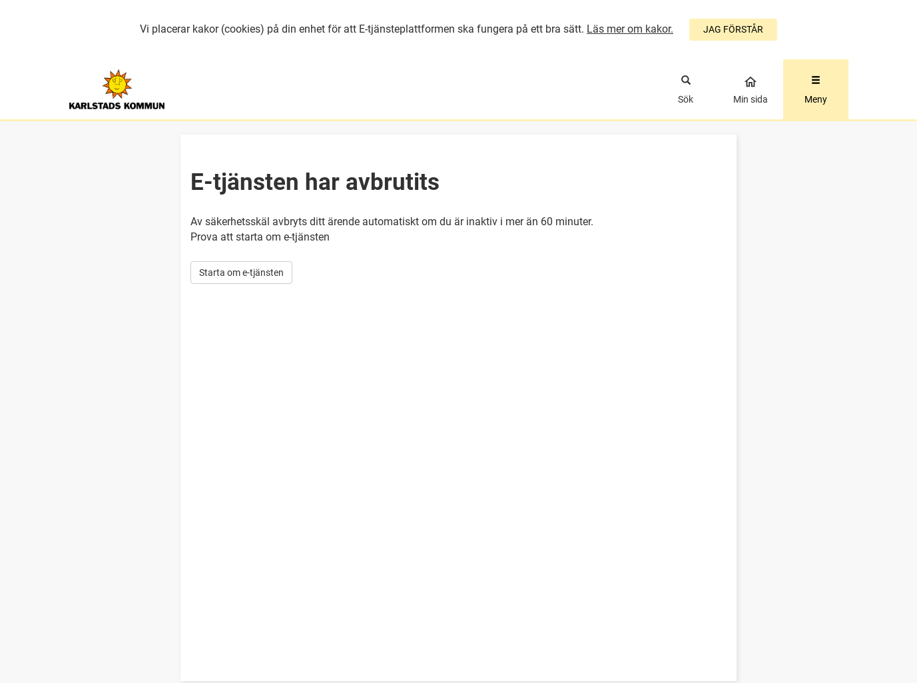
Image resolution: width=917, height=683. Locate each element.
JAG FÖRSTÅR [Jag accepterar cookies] (733, 29)
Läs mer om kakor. (630, 29)
